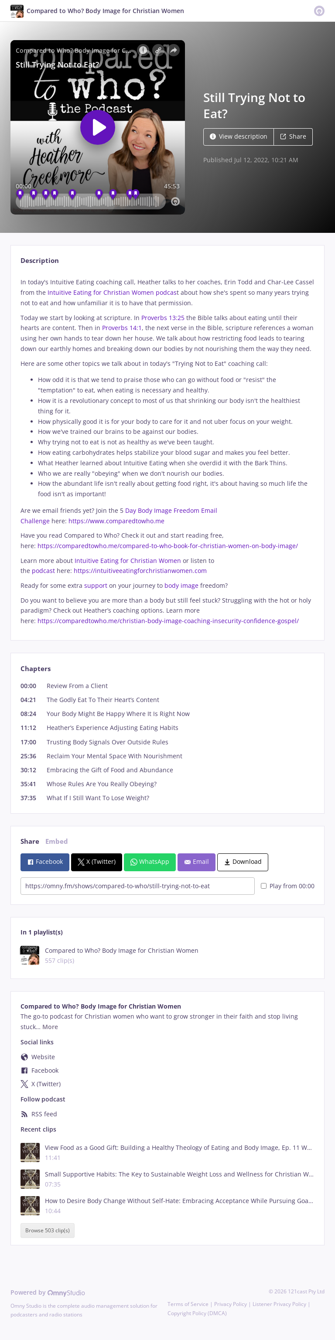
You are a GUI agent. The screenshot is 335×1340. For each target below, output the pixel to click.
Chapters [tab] (36, 668)
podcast (43, 570)
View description (238, 136)
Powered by (47, 1292)
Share (293, 136)
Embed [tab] (56, 841)
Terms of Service (188, 1304)
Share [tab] (30, 841)
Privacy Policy (230, 1304)
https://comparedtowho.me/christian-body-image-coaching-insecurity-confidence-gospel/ (168, 621)
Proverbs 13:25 (163, 318)
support (95, 585)
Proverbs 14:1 (122, 328)
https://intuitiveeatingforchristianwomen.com (140, 570)
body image (181, 585)
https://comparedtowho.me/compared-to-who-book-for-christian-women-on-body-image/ (168, 546)
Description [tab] (40, 260)
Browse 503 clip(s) (47, 1230)
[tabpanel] (167, 451)
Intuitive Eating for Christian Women (128, 560)
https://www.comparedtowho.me (116, 521)
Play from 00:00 (287, 886)
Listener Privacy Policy (279, 1304)
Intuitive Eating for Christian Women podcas (112, 292)
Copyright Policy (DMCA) (197, 1313)
